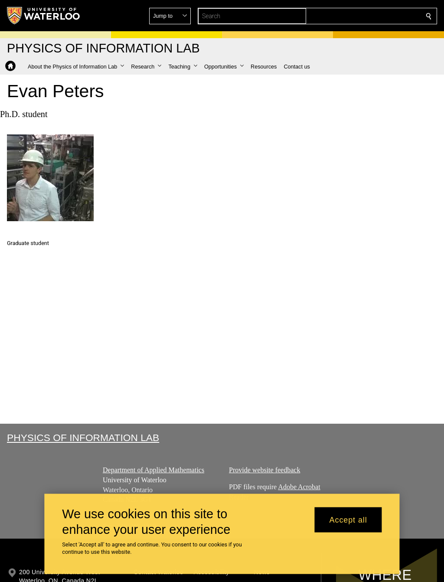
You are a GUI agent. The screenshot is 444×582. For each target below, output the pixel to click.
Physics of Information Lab (83, 437)
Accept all (348, 519)
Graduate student (28, 243)
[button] (366, 16)
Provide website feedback (264, 470)
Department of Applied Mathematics (153, 470)
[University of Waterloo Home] (44, 15)
